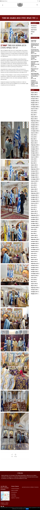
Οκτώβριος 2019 (34, 247)
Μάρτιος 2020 (33, 237)
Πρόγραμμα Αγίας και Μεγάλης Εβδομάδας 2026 (35, 45)
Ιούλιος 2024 (33, 134)
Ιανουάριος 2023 (34, 171)
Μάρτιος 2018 (33, 285)
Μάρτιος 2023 (33, 167)
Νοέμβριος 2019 (34, 245)
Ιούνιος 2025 (33, 112)
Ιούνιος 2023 (33, 161)
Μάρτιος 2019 (33, 261)
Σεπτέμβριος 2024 (34, 130)
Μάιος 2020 (33, 233)
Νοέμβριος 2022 (34, 175)
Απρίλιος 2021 (34, 211)
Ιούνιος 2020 (33, 231)
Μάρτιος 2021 (33, 213)
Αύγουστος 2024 (34, 132)
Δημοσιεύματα (34, 29)
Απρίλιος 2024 (34, 140)
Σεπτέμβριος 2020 (34, 225)
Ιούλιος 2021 (33, 205)
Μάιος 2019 (33, 257)
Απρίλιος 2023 (34, 165)
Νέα (31, 33)
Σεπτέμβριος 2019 (34, 249)
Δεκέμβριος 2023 (34, 148)
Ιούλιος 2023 (33, 159)
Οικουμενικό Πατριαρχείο (15, 488)
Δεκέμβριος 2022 (34, 173)
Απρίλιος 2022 (34, 189)
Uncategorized (33, 25)
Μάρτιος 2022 (33, 191)
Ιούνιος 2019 (33, 255)
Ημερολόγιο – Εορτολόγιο (15, 497)
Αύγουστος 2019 (34, 251)
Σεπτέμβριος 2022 (34, 179)
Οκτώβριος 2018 (34, 271)
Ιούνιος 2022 (33, 185)
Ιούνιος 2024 (33, 136)
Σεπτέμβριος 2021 (34, 201)
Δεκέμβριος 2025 (34, 100)
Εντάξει (27, 508)
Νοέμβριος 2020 (34, 221)
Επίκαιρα (32, 31)
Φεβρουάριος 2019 (34, 263)
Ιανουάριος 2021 (34, 217)
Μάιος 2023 (33, 163)
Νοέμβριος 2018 (34, 269)
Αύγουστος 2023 (34, 157)
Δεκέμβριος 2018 (34, 267)
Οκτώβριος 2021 (34, 199)
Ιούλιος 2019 (33, 253)
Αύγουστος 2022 (34, 181)
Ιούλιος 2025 (33, 110)
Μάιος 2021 (33, 209)
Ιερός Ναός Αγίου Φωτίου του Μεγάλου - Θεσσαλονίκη (30, 487)
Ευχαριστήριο (33, 40)
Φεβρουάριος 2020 (34, 239)
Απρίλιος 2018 (34, 283)
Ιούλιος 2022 (33, 183)
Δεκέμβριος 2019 (34, 243)
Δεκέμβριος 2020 (34, 219)
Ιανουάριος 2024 (34, 146)
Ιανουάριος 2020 (34, 241)
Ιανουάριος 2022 (34, 195)
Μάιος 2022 (33, 187)
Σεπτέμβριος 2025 (34, 106)
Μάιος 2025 (33, 114)
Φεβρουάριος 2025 (34, 120)
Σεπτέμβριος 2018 (34, 273)
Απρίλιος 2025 (34, 116)
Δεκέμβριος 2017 (34, 291)
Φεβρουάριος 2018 (34, 287)
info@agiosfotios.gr (3, 1)
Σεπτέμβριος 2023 (34, 154)
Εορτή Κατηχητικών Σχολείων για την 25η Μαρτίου (35, 51)
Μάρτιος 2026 (33, 94)
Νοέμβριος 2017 (34, 293)
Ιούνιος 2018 (33, 279)
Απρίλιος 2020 (34, 235)
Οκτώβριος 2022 (34, 177)
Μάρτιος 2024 (33, 142)
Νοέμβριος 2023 (34, 150)
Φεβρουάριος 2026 (34, 96)
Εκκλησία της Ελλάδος (14, 490)
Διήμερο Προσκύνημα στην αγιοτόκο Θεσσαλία (35, 57)
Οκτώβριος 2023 (34, 152)
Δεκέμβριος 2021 (34, 197)
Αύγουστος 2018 (34, 275)
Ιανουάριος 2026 (34, 98)
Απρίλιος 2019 (34, 259)
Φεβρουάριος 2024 (34, 144)
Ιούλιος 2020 (33, 229)
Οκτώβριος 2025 (34, 104)
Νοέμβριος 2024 (34, 126)
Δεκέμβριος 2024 (34, 124)
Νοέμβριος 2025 (34, 102)
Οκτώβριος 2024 (34, 128)
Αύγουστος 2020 (34, 227)
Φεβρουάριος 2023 (34, 169)
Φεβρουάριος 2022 (34, 193)
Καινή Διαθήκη (13, 494)
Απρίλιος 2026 (34, 92)
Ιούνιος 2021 (33, 207)
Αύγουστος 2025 (34, 108)
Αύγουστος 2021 (34, 203)
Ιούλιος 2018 (33, 277)
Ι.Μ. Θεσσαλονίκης (14, 492)
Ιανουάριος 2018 (34, 289)
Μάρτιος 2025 (33, 118)
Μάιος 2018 (33, 281)
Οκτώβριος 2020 (34, 223)
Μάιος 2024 (33, 138)
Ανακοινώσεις (34, 27)
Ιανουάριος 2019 (34, 265)
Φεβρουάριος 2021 (34, 215)
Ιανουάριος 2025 (34, 122)
